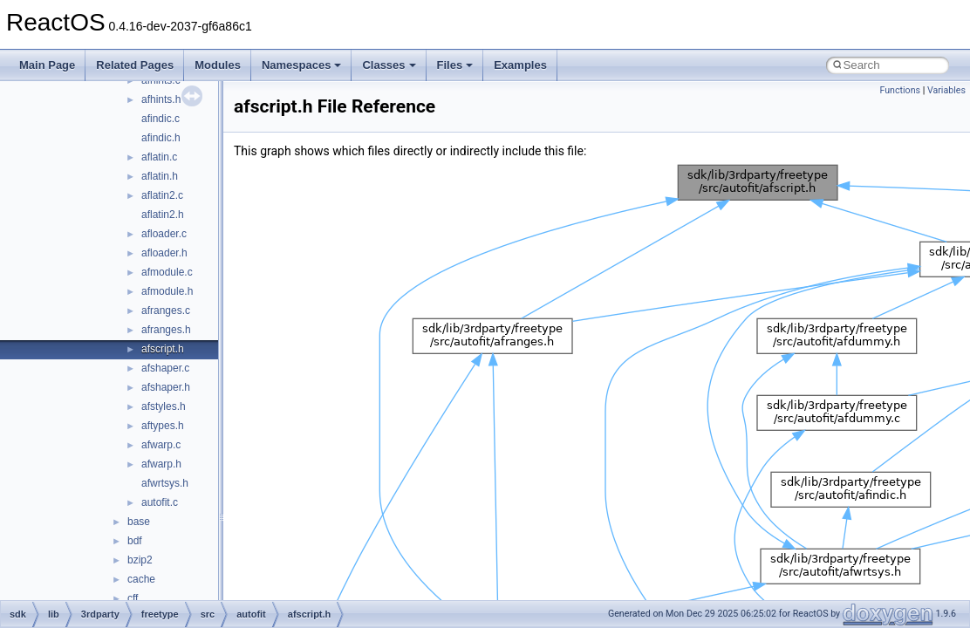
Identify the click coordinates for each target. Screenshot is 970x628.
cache (141, 579)
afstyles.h (163, 406)
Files (455, 65)
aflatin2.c (162, 195)
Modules (218, 65)
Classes (388, 65)
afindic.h (161, 138)
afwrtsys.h (164, 483)
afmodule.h (167, 291)
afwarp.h (161, 464)
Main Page (47, 65)
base (138, 521)
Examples (520, 65)
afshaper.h (165, 387)
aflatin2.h (162, 214)
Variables (946, 90)
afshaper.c (165, 368)
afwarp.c (161, 445)
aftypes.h (162, 426)
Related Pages (135, 65)
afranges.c (165, 310)
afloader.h (164, 253)
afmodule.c (167, 272)
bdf (134, 541)
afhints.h (161, 99)
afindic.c (160, 119)
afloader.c (164, 234)
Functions (899, 90)
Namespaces (302, 65)
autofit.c (159, 502)
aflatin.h (159, 176)
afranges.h (166, 330)
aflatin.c (159, 157)
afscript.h (162, 349)
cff (132, 598)
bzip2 (140, 560)
